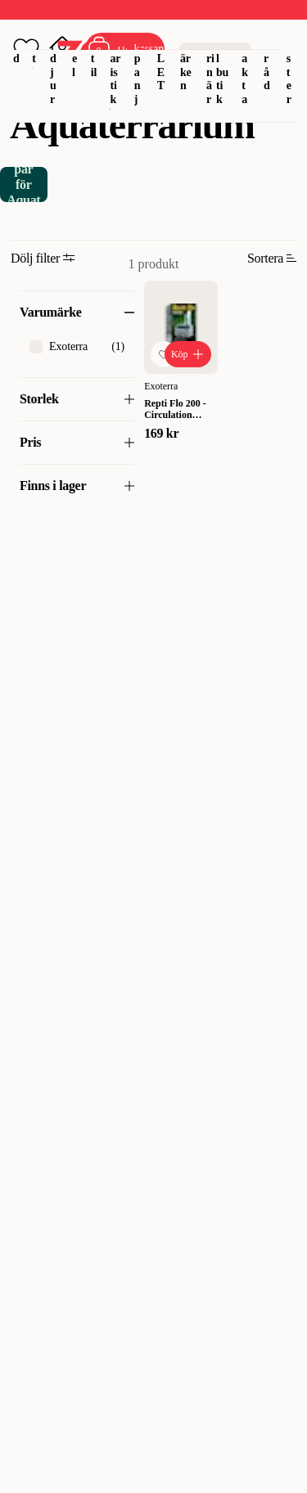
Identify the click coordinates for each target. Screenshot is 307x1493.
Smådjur (55, 58)
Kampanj (139, 58)
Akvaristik (115, 58)
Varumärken (186, 51)
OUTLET (161, 51)
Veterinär (210, 58)
